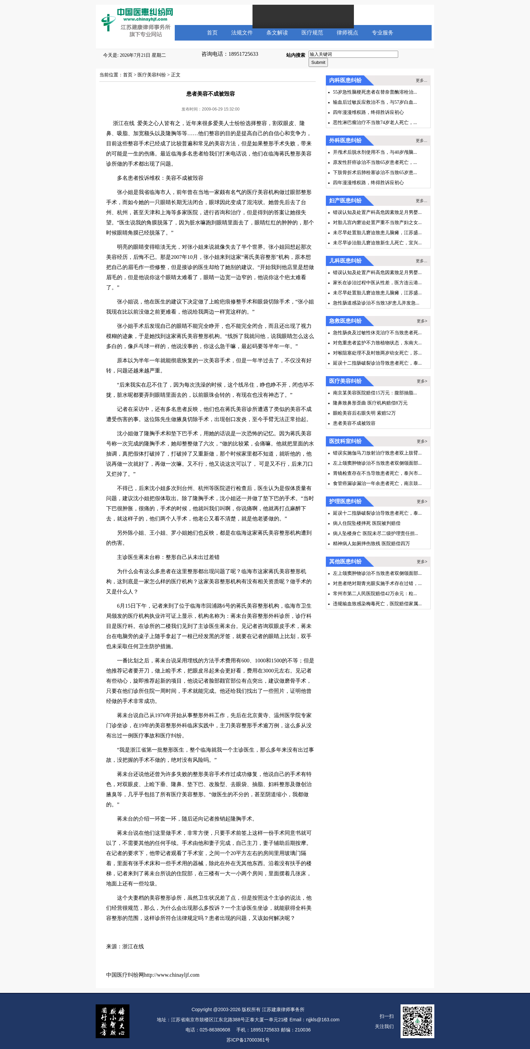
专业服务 (382, 32)
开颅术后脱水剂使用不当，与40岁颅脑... (375, 152)
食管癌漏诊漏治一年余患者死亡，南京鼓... (377, 483)
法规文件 (242, 32)
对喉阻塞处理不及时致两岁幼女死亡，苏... (377, 353)
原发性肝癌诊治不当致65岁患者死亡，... (375, 162)
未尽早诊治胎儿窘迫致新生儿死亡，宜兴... (377, 242)
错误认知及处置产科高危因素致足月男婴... (377, 212)
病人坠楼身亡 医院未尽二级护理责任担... (375, 533)
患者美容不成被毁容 (354, 423)
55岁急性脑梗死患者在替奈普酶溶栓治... (375, 92)
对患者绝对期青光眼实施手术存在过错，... (377, 583)
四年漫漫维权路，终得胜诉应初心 (368, 112)
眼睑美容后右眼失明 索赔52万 (364, 413)
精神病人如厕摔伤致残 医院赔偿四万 (371, 543)
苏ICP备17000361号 (248, 1040)
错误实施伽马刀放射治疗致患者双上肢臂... (377, 453)
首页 (212, 32)
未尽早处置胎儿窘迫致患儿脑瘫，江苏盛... (377, 232)
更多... (421, 80)
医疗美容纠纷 (152, 74)
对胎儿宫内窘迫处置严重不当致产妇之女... (377, 222)
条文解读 (277, 32)
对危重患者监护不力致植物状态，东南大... (377, 342)
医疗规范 (312, 32)
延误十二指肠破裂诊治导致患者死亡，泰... (377, 363)
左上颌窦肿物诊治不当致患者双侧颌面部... (377, 463)
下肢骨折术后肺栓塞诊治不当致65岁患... (375, 172)
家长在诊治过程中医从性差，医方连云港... (377, 282)
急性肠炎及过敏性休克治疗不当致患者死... (377, 332)
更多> (422, 321)
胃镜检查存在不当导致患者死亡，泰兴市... (377, 473)
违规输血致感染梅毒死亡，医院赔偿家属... (377, 603)
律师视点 (347, 32)
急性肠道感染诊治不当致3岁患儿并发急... (376, 303)
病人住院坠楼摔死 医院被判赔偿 (367, 523)
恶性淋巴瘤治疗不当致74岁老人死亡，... (375, 122)
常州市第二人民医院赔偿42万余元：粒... (375, 593)
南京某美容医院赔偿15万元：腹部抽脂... (375, 392)
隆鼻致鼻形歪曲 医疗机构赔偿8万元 (370, 403)
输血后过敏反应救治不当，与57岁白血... (375, 102)
